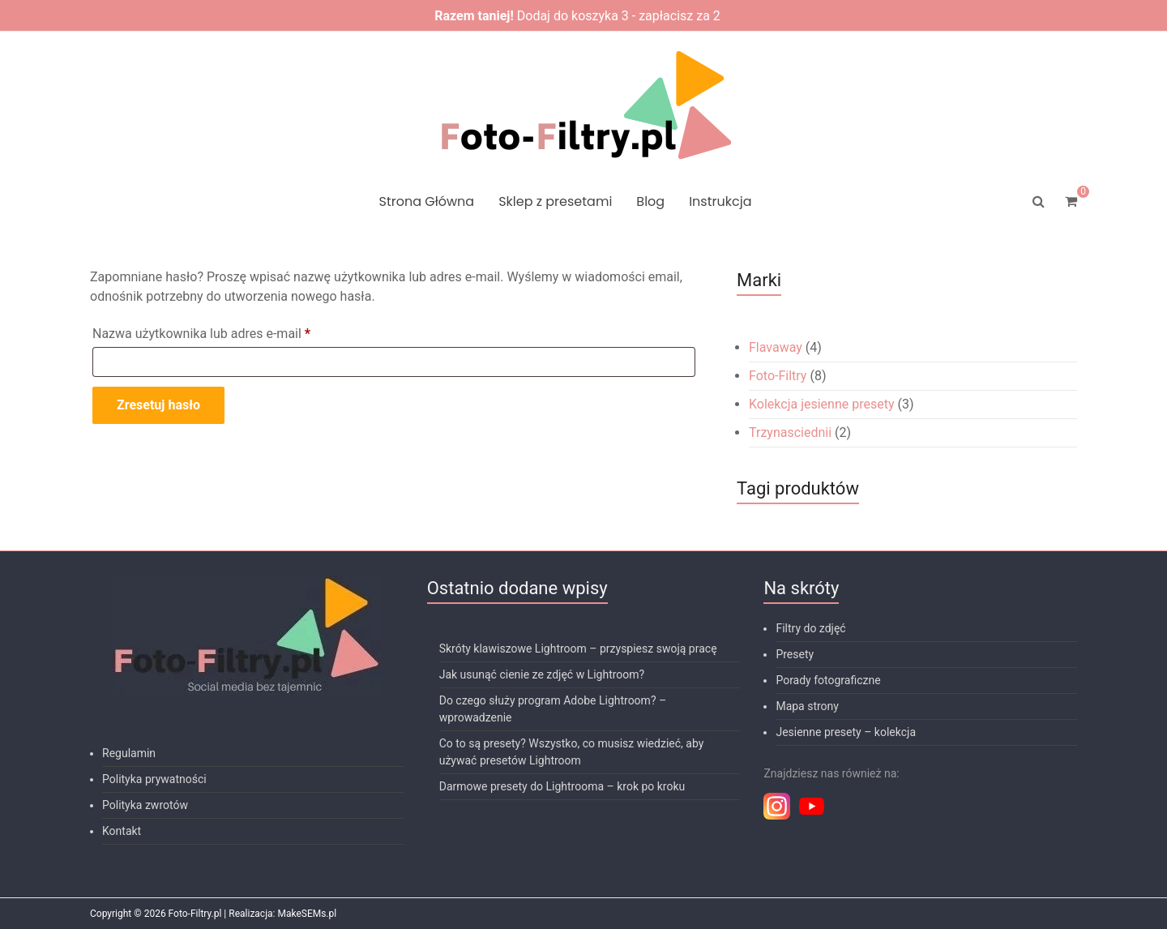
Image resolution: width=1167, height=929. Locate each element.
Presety (795, 654)
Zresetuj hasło (158, 405)
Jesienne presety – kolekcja (846, 732)
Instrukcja (720, 201)
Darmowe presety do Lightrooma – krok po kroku (562, 786)
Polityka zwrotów (145, 804)
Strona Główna (427, 201)
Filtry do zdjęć (810, 628)
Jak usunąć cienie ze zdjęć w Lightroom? (542, 674)
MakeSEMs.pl (306, 913)
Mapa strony (807, 706)
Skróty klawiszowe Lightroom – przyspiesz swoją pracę (578, 648)
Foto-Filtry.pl (195, 913)
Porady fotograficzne (828, 680)
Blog (650, 201)
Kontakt (121, 830)
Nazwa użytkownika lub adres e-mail (233, 331)
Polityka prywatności (154, 779)
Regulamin (129, 753)
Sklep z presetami (555, 201)
